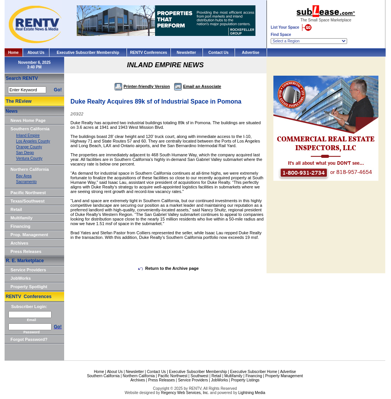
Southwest (199, 376)
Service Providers (28, 270)
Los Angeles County (33, 141)
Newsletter (186, 52)
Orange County (29, 147)
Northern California (30, 169)
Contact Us (218, 52)
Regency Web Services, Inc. (185, 393)
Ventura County (29, 158)
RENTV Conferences (148, 52)
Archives (19, 243)
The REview (18, 101)
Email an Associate (197, 86)
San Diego (25, 153)
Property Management (284, 376)
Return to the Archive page (168, 268)
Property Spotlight (29, 286)
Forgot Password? (29, 339)
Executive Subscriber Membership (88, 52)
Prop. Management (29, 234)
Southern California (30, 129)
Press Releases (26, 251)
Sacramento (26, 182)
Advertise (251, 52)
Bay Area (24, 176)
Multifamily (21, 218)
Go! (58, 89)
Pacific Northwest (28, 192)
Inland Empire (28, 135)
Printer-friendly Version (142, 86)
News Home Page (28, 120)
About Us (35, 52)
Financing (21, 226)
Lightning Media (251, 393)
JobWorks (21, 278)
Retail (16, 209)
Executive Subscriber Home (253, 372)
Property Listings (245, 380)
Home (13, 52)
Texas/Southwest (28, 201)
